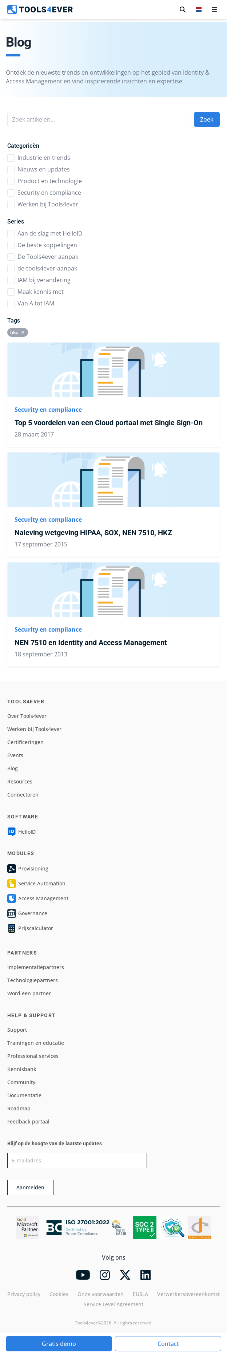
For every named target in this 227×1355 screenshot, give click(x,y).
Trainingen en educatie (35, 1042)
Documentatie (24, 1095)
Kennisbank (21, 1069)
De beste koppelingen (42, 245)
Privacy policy (23, 1294)
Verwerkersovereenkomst (188, 1294)
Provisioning (27, 868)
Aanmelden (30, 1187)
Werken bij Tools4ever (42, 204)
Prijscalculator (30, 928)
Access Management (37, 898)
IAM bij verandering (39, 280)
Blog (12, 768)
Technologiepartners (32, 980)
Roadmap (19, 1108)
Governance (27, 913)
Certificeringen (25, 742)
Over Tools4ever (27, 715)
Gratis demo (59, 1344)
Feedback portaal (28, 1121)
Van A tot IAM (30, 303)
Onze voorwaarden (100, 1294)
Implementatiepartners (35, 967)
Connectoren (23, 794)
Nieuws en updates (38, 169)
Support (17, 1029)
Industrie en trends (38, 158)
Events (15, 755)
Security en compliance (44, 193)
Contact (168, 1344)
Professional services (33, 1055)
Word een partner (29, 993)
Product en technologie (44, 181)
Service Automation (36, 883)
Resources (19, 781)
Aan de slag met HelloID (45, 233)
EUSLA (140, 1294)
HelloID (21, 831)
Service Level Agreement (113, 1304)
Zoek (207, 119)
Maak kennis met (35, 292)
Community (21, 1082)
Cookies (58, 1294)
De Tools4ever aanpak (42, 257)
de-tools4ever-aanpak (42, 268)
